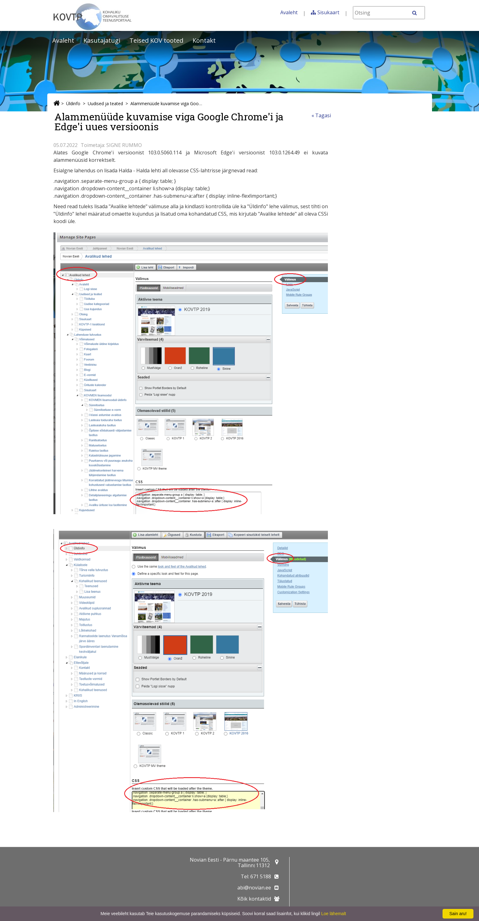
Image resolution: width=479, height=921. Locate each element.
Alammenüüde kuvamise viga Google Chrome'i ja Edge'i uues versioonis (166, 103)
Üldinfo (73, 103)
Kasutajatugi (101, 40)
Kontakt (204, 40)
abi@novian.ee (254, 887)
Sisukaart (328, 12)
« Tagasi (321, 115)
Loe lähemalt (333, 913)
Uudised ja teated (105, 103)
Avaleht (289, 12)
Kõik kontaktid (254, 898)
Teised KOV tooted (156, 40)
